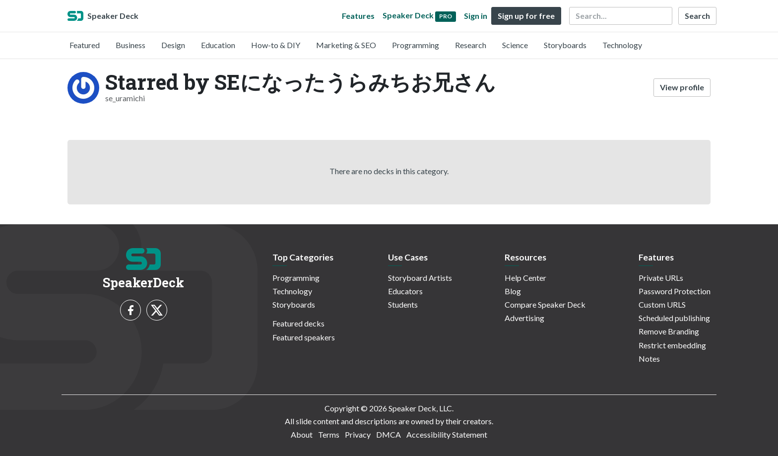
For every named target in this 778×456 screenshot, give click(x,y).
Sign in (475, 15)
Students (403, 304)
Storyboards (565, 45)
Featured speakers (303, 337)
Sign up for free (526, 15)
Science (515, 45)
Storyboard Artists (420, 277)
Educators (405, 291)
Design (173, 45)
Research (470, 45)
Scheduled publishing (674, 318)
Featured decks (298, 323)
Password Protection (675, 291)
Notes (649, 358)
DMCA (388, 434)
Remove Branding (669, 331)
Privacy (358, 434)
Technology (622, 45)
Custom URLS (662, 304)
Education (218, 45)
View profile (682, 87)
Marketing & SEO (346, 45)
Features (358, 15)
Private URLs (661, 277)
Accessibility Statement (446, 434)
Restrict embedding (672, 345)
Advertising (524, 318)
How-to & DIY (275, 45)
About (302, 434)
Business (130, 45)
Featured (84, 45)
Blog (513, 291)
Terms (328, 434)
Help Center (525, 277)
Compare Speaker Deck (545, 304)
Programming (415, 45)
